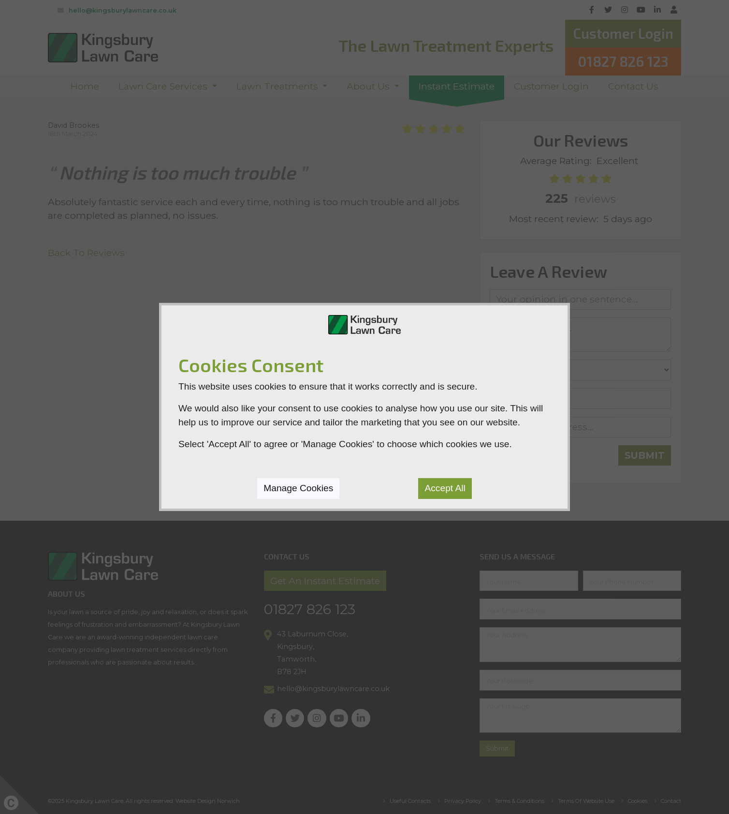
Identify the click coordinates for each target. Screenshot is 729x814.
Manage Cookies (298, 488)
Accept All (444, 488)
